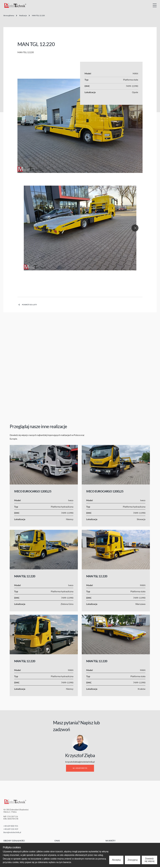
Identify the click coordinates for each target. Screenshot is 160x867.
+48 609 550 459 (10, 831)
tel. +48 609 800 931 (80, 768)
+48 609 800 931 (10, 828)
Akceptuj (116, 860)
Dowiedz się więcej (149, 859)
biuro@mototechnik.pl (12, 834)
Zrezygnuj (132, 860)
